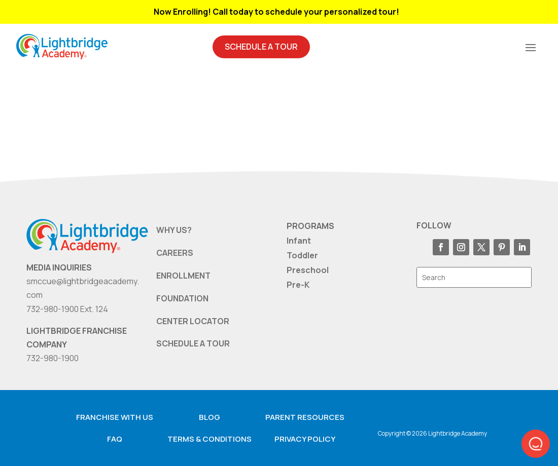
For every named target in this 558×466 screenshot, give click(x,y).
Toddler (302, 255)
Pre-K (298, 284)
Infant (299, 240)
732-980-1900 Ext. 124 (67, 309)
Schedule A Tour (261, 46)
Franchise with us (114, 417)
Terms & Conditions (209, 439)
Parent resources (304, 417)
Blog (209, 417)
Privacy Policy (304, 439)
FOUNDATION (182, 298)
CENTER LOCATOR (192, 321)
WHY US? (174, 230)
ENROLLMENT (183, 275)
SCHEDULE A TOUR (193, 343)
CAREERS (174, 252)
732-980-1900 (52, 358)
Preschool (308, 270)
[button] (536, 444)
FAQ (114, 439)
